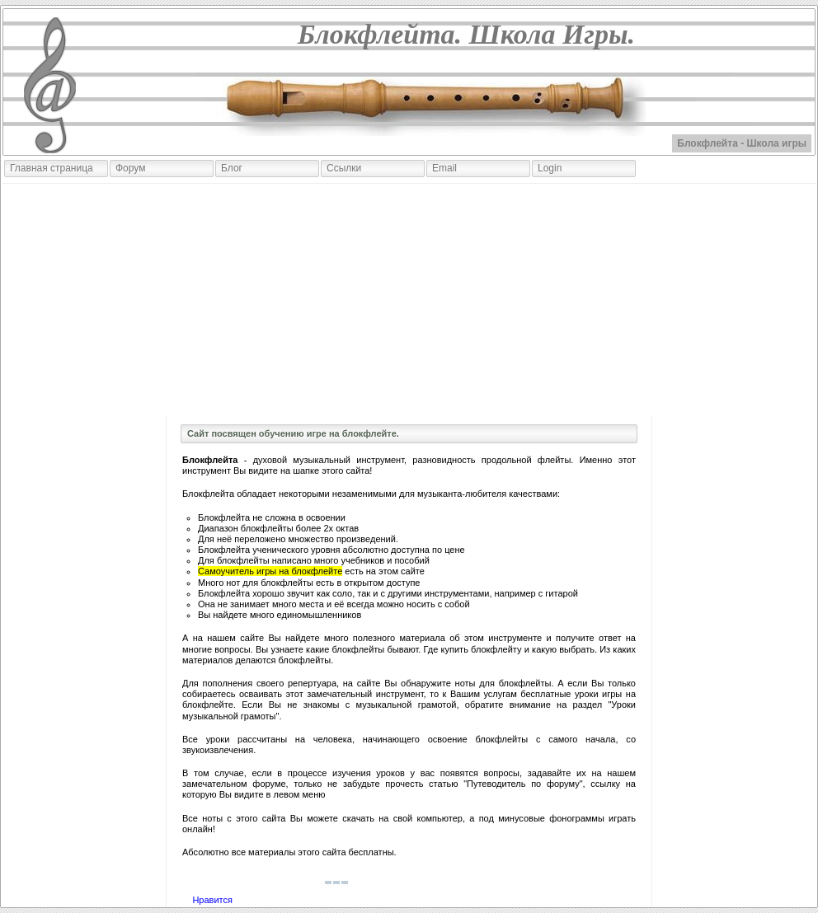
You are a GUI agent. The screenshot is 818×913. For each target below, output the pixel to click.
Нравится (212, 900)
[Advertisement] (409, 300)
